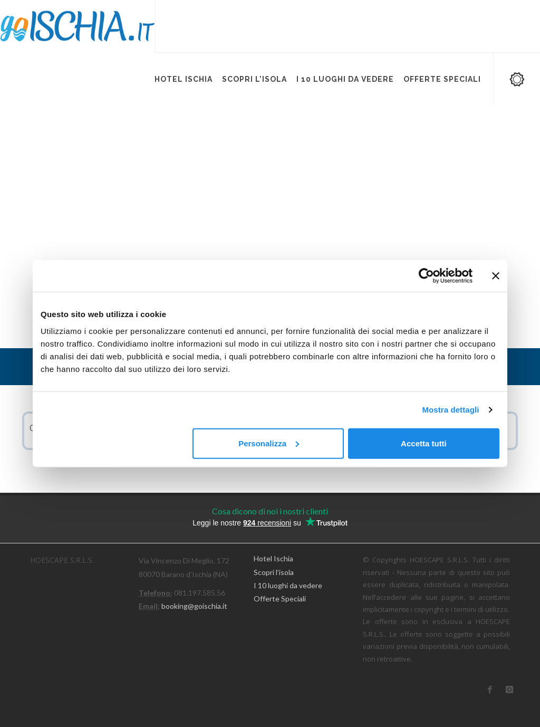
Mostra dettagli (450, 409)
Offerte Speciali (280, 598)
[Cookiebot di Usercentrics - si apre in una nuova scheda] (426, 276)
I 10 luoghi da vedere (288, 585)
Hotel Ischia (273, 558)
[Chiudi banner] (495, 276)
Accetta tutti (424, 442)
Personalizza (268, 442)
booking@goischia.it (194, 605)
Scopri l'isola (274, 572)
